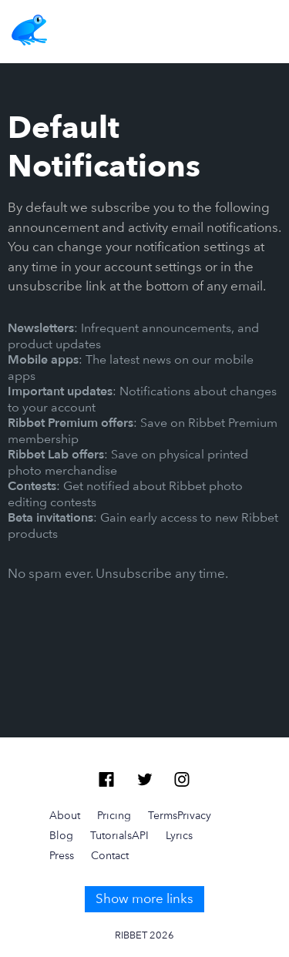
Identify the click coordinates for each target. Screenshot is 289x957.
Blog (61, 835)
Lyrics (179, 835)
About (64, 815)
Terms (162, 815)
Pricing (114, 815)
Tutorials (111, 835)
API (140, 835)
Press (61, 855)
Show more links (144, 898)
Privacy (194, 815)
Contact (110, 855)
